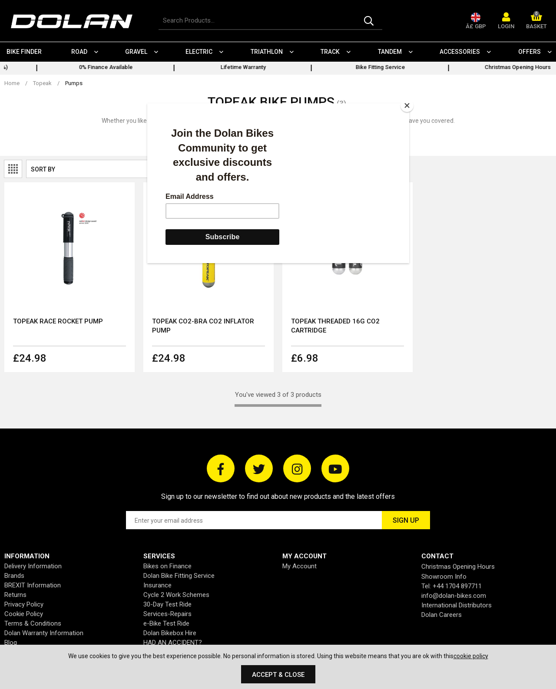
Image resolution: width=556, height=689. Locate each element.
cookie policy (470, 656)
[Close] (407, 105)
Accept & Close (278, 675)
